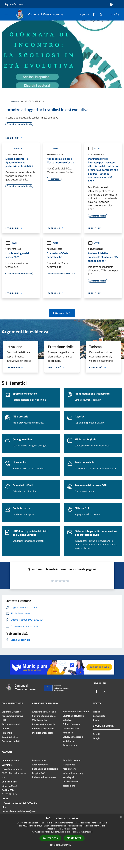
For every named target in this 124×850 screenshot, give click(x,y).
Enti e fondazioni (11, 724)
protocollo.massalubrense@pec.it (19, 811)
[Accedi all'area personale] (111, 4)
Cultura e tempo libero (44, 716)
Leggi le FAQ (38, 773)
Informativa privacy (73, 773)
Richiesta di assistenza (44, 777)
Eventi (96, 734)
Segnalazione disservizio (45, 769)
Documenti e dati (11, 741)
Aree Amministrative (12, 716)
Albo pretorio (70, 769)
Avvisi (52, 148)
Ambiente (68, 732)
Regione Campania (14, 4)
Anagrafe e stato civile (44, 711)
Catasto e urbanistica (43, 728)
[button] (62, 844)
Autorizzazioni (70, 745)
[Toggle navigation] (6, 14)
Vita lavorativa (39, 720)
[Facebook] (92, 14)
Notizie (15, 101)
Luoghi (96, 738)
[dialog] (62, 832)
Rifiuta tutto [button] (74, 838)
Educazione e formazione (76, 711)
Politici (5, 728)
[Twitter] (100, 14)
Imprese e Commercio (43, 724)
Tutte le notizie (62, 313)
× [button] (120, 817)
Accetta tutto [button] (50, 838)
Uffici (4, 720)
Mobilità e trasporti (42, 733)
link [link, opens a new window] (91, 832)
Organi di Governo (11, 711)
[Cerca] (117, 14)
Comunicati (13, 148)
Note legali (68, 777)
